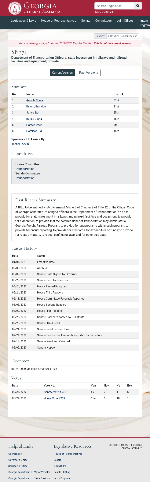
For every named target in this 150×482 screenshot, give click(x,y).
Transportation (24, 169)
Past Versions (88, 72)
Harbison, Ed (34, 131)
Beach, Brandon (36, 106)
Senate (85, 20)
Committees (103, 20)
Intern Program (62, 478)
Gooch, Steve (34, 100)
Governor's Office (17, 459)
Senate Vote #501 (55, 392)
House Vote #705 (54, 398)
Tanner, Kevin (20, 144)
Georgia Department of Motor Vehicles (29, 472)
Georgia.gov (15, 453)
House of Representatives (58, 20)
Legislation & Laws (23, 20)
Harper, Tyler (34, 125)
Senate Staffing (62, 472)
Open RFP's (60, 466)
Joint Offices (125, 20)
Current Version (62, 72)
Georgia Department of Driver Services (29, 478)
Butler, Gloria (34, 119)
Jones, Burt (33, 112)
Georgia (42, 8)
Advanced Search (104, 12)
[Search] (114, 5)
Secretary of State (17, 466)
